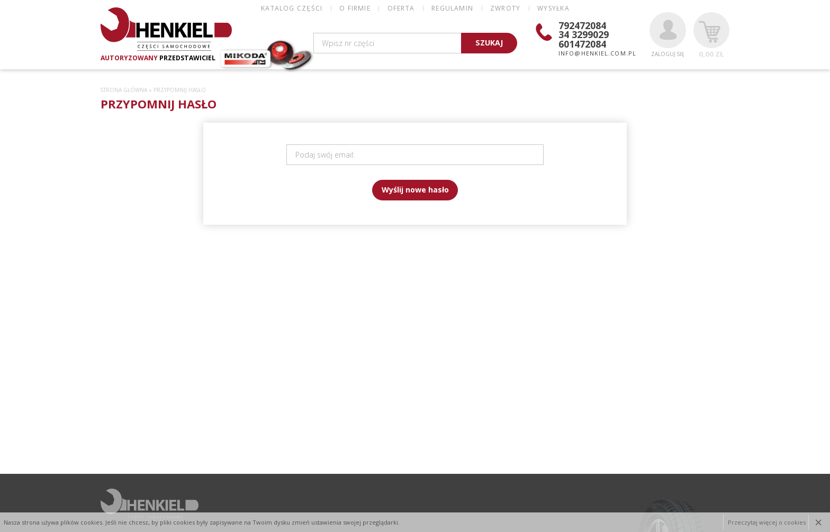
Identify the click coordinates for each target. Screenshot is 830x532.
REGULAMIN (452, 8)
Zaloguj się (667, 35)
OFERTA (400, 8)
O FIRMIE (355, 8)
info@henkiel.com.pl (597, 53)
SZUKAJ (489, 43)
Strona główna (124, 90)
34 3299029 (583, 34)
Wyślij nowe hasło (415, 190)
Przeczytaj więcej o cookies (767, 522)
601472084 (582, 44)
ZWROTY (505, 8)
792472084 (582, 25)
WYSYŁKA (553, 8)
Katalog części (291, 8)
